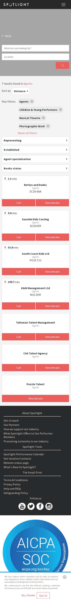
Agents (27, 83)
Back (6, 36)
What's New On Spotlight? (20, 467)
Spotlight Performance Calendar (24, 454)
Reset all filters (27, 133)
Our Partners (11, 425)
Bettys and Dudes (35, 185)
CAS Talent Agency (35, 353)
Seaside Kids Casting (35, 219)
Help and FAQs (12, 488)
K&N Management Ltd (35, 288)
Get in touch (11, 420)
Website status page (16, 463)
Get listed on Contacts (17, 458)
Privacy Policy (12, 484)
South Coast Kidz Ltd (35, 253)
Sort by (6, 90)
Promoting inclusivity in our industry (26, 441)
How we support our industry (21, 429)
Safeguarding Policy (16, 493)
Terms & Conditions (16, 480)
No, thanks (28, 595)
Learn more (39, 579)
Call (18, 203)
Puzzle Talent (35, 384)
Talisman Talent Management (35, 322)
